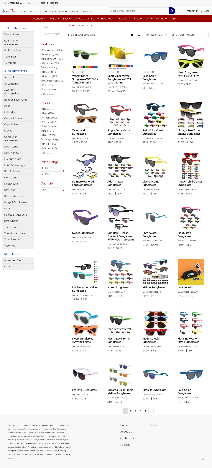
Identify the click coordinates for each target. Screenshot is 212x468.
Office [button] (135, 18)
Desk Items (11, 146)
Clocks (8, 130)
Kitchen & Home (14, 196)
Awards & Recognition (11, 91)
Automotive (11, 83)
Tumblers (10, 62)
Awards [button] (53, 18)
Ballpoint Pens (13, 50)
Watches (9, 245)
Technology (11, 227)
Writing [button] (159, 18)
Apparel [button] (39, 18)
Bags (7, 105)
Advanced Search (69, 11)
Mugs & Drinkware (15, 202)
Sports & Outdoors (15, 214)
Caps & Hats (11, 124)
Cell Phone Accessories (11, 42)
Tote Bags (10, 56)
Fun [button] (93, 18)
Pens (7, 208)
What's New (11, 34)
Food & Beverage (14, 165)
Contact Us (50, 11)
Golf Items (10, 177)
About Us (35, 11)
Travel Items (11, 239)
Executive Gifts (13, 159)
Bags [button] (65, 18)
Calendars (10, 112)
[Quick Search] (137, 10)
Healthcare (11, 183)
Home (24, 11)
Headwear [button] (107, 18)
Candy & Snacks (13, 118)
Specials (87, 11)
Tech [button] (147, 18)
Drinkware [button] (79, 18)
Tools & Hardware (15, 233)
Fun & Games (12, 171)
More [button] (172, 18)
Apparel (9, 77)
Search (154, 425)
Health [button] (123, 18)
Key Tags (9, 190)
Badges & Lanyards (15, 99)
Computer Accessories (11, 138)
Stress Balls (11, 221)
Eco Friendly (11, 152)
